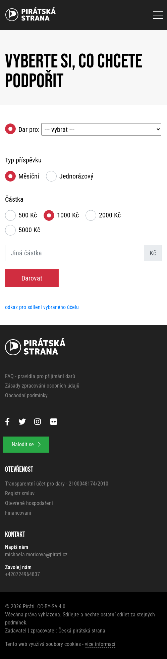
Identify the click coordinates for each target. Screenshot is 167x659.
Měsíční (28, 176)
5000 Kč (29, 230)
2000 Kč (110, 215)
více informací (100, 644)
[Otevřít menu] (158, 15)
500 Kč (27, 215)
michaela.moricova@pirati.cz (36, 554)
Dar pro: (89, 129)
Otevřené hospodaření (29, 503)
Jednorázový (76, 176)
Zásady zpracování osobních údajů (42, 386)
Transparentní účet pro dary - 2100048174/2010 (56, 483)
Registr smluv (20, 493)
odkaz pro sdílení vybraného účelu (42, 307)
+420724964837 (22, 574)
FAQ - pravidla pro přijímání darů (40, 376)
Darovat (31, 278)
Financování (18, 513)
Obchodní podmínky (26, 395)
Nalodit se (26, 444)
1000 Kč (68, 215)
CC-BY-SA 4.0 (51, 606)
